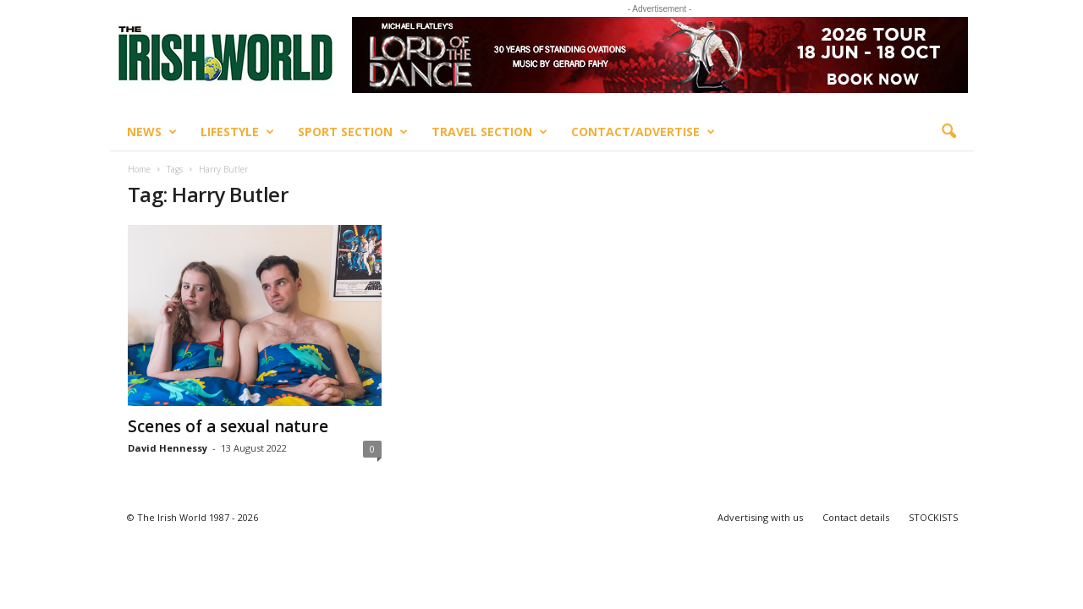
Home (139, 169)
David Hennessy (167, 448)
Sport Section (353, 132)
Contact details (855, 517)
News (152, 132)
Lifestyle (237, 132)
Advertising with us (760, 517)
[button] (948, 132)
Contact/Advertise (643, 132)
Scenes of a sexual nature (228, 426)
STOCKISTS (933, 517)
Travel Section (489, 132)
